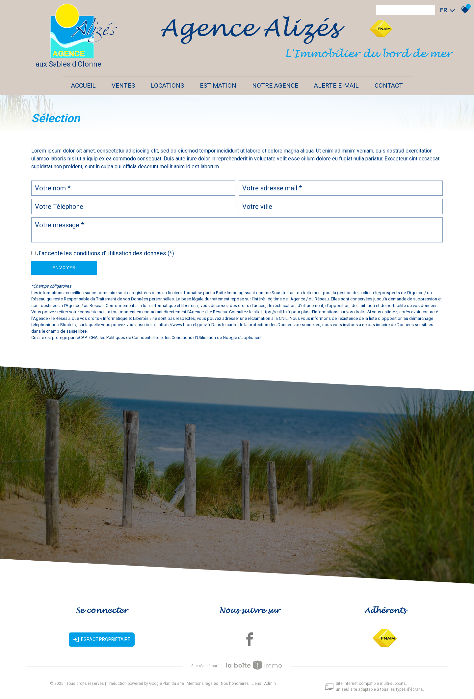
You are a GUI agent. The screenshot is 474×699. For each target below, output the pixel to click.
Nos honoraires (235, 683)
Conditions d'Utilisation (193, 337)
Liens (256, 683)
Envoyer (64, 267)
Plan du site (173, 683)
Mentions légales (202, 683)
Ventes (123, 85)
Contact (389, 85)
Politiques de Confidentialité (132, 337)
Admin (270, 683)
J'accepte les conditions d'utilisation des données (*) (105, 253)
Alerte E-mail (336, 85)
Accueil (83, 85)
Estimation (218, 85)
